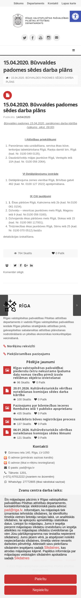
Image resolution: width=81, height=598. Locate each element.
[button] (75, 16)
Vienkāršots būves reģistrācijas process (44, 419)
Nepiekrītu (40, 590)
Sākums (19, 3)
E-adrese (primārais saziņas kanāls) (30, 457)
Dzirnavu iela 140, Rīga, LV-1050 (28, 452)
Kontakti (53, 3)
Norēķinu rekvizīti (19, 346)
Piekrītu (40, 579)
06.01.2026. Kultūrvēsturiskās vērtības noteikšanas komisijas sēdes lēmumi (42, 431)
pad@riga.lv (27, 467)
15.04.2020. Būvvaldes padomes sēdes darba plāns (40, 107)
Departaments (35, 3)
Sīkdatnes (51, 547)
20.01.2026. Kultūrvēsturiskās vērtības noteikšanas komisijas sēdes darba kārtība (42, 391)
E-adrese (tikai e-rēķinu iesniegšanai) (31, 462)
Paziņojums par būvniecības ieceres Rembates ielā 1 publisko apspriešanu (42, 407)
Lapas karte (69, 3)
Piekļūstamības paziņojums (26, 354)
